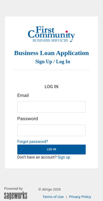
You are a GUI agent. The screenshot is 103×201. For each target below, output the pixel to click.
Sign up (64, 157)
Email (23, 95)
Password (27, 118)
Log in (51, 149)
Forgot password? (32, 141)
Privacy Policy (80, 197)
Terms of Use (53, 197)
